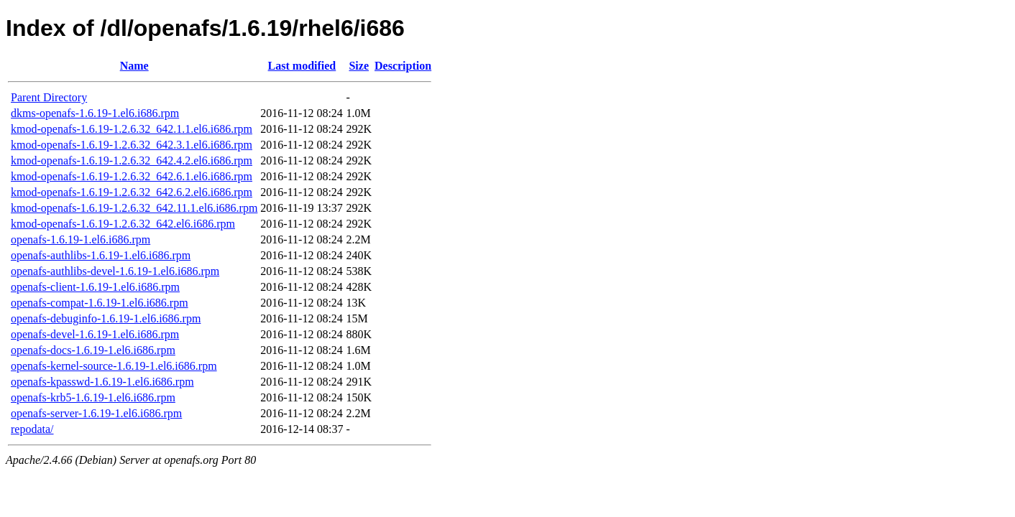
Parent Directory (49, 97)
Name (134, 66)
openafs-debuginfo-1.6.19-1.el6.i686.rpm (106, 318)
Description (403, 66)
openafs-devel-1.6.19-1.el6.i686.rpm (95, 334)
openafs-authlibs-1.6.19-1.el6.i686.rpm (100, 255)
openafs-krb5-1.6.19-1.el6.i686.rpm (93, 397)
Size (359, 66)
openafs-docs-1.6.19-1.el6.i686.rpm (93, 350)
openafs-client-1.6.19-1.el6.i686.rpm (95, 287)
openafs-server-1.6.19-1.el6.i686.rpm (96, 413)
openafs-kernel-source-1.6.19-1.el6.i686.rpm (114, 366)
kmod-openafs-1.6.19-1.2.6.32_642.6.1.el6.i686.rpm (131, 176)
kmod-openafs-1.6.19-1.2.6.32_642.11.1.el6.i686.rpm (134, 208)
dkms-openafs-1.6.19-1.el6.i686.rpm (95, 113)
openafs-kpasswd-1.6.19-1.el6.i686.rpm (102, 382)
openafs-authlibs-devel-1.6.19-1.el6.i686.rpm (115, 271)
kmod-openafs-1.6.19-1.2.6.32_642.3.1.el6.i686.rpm (131, 145)
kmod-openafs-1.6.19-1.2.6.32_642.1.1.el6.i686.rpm (131, 129)
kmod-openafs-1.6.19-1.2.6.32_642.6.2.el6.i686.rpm (131, 192)
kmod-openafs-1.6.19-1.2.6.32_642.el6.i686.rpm (123, 224)
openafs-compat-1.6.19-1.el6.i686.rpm (99, 303)
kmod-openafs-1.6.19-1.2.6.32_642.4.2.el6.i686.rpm (131, 160)
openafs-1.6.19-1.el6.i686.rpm (80, 239)
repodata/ (32, 429)
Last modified (302, 66)
